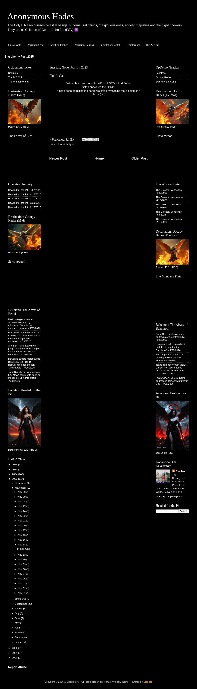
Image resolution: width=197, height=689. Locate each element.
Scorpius (13, 73)
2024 (15, 474)
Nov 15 (22, 539)
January (19, 642)
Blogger (148, 681)
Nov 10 (22, 559)
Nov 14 (22, 544)
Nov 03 (22, 583)
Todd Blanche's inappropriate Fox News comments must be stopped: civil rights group (24, 375)
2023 (15, 479)
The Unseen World (18, 81)
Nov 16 (22, 535)
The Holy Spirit (66, 144)
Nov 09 (22, 564)
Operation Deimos (84, 44)
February (20, 637)
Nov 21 (22, 520)
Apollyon (181, 471)
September (21, 604)
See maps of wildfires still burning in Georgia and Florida (169, 357)
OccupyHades (163, 77)
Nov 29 (22, 496)
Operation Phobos (58, 44)
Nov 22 (22, 516)
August (19, 608)
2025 (15, 469)
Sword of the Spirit (166, 81)
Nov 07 (22, 574)
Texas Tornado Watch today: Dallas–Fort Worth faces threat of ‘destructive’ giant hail (171, 369)
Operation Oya (35, 44)
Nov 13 (22, 554)
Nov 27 (22, 506)
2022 (15, 648)
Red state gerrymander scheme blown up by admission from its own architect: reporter (20, 324)
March (18, 632)
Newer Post (58, 158)
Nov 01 (22, 593)
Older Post (139, 158)
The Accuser (152, 44)
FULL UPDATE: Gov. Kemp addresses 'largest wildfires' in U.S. (172, 380)
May (17, 623)
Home (99, 158)
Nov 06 (22, 578)
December (21, 483)
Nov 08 (22, 569)
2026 (15, 464)
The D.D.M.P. (15, 77)
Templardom (133, 44)
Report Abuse (17, 667)
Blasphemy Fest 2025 (19, 56)
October (19, 599)
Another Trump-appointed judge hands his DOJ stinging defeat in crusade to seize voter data (24, 350)
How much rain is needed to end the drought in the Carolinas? (171, 347)
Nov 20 (22, 525)
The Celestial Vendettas (169, 190)
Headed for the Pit (18, 190)
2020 (15, 657)
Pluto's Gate (14, 44)
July (17, 613)
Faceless (161, 73)
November (21, 487)
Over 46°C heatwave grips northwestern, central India (170, 335)
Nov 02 (22, 588)
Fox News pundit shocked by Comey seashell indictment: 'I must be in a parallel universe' (24, 337)
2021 (15, 653)
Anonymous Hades (40, 16)
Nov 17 (22, 530)
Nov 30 (22, 492)
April (18, 627)
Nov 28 (22, 501)
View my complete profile (169, 496)
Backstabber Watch (109, 44)
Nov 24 (22, 511)
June (18, 618)
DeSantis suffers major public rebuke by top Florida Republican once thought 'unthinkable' (24, 363)
